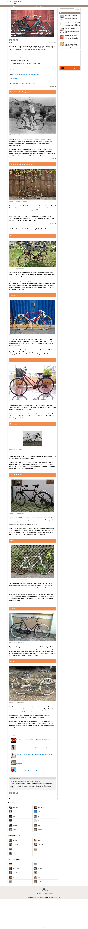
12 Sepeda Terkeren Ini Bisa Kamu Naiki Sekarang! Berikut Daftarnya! (27, 80)
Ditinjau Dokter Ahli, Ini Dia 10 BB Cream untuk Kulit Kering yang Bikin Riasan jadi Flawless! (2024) (72, 24)
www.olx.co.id (18, 334)
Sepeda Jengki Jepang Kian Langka (19, 60)
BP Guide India (49, 895)
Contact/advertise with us (40, 895)
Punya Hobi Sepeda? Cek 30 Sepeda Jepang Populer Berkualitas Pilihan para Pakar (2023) (31, 71)
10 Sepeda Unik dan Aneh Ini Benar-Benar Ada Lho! (23, 83)
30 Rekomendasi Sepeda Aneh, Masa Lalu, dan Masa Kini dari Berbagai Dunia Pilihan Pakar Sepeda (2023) (32, 77)
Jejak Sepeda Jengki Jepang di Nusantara (21, 57)
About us (51, 893)
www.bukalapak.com (20, 268)
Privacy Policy (38, 893)
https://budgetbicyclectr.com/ (21, 579)
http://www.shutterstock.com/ (21, 134)
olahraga (13, 798)
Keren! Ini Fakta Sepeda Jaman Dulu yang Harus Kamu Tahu (25, 74)
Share (10, 42)
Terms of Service (45, 893)
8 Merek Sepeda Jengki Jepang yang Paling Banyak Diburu (25, 63)
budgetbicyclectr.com (20, 449)
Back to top (53, 86)
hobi (17, 798)
